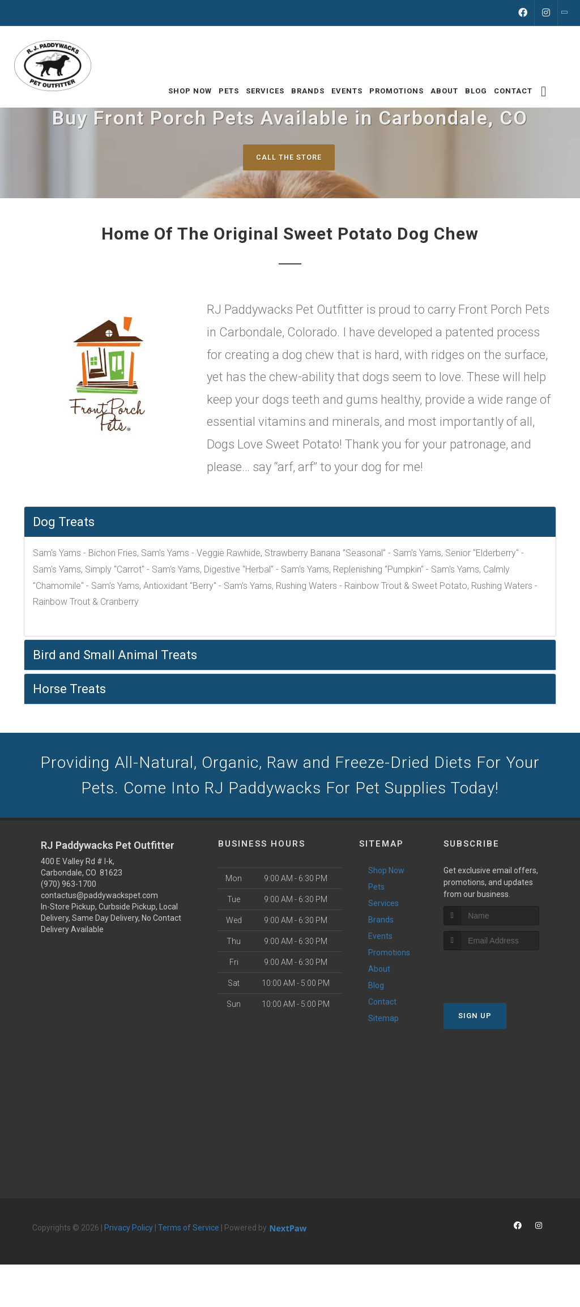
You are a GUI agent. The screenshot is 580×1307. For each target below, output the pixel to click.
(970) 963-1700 (68, 887)
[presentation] (503, 974)
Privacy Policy (128, 1231)
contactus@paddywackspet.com (99, 899)
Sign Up (475, 1019)
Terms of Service (188, 1231)
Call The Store (288, 157)
